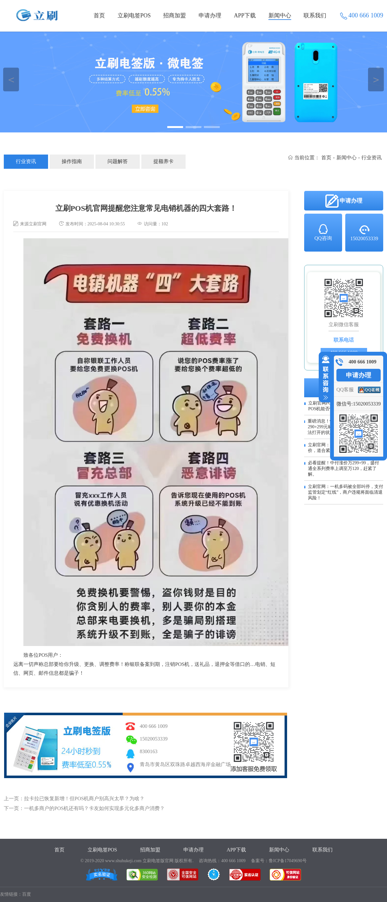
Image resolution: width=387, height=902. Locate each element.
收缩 (324, 378)
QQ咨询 (323, 232)
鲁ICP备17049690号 (288, 860)
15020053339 (364, 232)
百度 (26, 894)
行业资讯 (26, 161)
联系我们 (315, 15)
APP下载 (245, 15)
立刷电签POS (134, 15)
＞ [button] (376, 79)
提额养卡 (163, 161)
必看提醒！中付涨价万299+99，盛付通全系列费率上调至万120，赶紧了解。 (343, 468)
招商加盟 (174, 15)
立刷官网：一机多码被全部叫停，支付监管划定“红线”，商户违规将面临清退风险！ (345, 492)
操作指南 (72, 161)
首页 (99, 15)
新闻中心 (279, 15)
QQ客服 (345, 389)
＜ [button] (11, 79)
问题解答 (118, 161)
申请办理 (210, 15)
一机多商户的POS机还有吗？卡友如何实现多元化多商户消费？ (94, 808)
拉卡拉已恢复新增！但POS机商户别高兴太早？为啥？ (84, 798)
